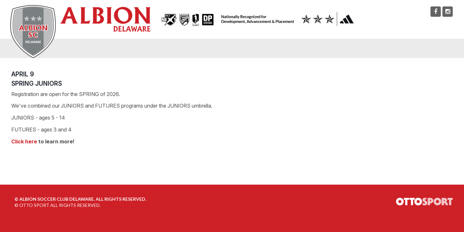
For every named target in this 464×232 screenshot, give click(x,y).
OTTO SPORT (34, 205)
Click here (24, 141)
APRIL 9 (22, 74)
